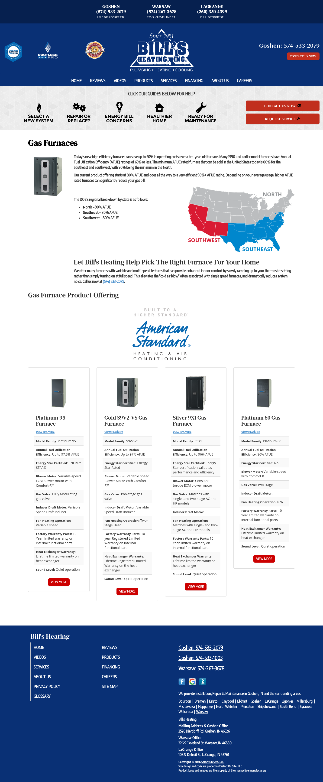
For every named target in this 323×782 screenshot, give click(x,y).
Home (76, 80)
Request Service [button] (282, 118)
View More (59, 582)
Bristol (213, 701)
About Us (220, 80)
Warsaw (202, 711)
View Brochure (45, 432)
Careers (244, 80)
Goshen (256, 701)
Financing (194, 80)
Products (143, 80)
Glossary (47, 698)
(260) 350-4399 (212, 11)
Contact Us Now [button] (303, 56)
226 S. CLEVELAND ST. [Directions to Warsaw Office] (161, 17)
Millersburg (305, 701)
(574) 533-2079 (111, 11)
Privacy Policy (52, 688)
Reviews (97, 80)
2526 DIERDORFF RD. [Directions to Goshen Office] (111, 17)
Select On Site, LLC (212, 762)
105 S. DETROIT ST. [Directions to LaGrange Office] (212, 17)
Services (169, 80)
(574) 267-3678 (161, 11)
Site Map (114, 688)
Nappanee (205, 706)
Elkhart (242, 701)
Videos (120, 80)
